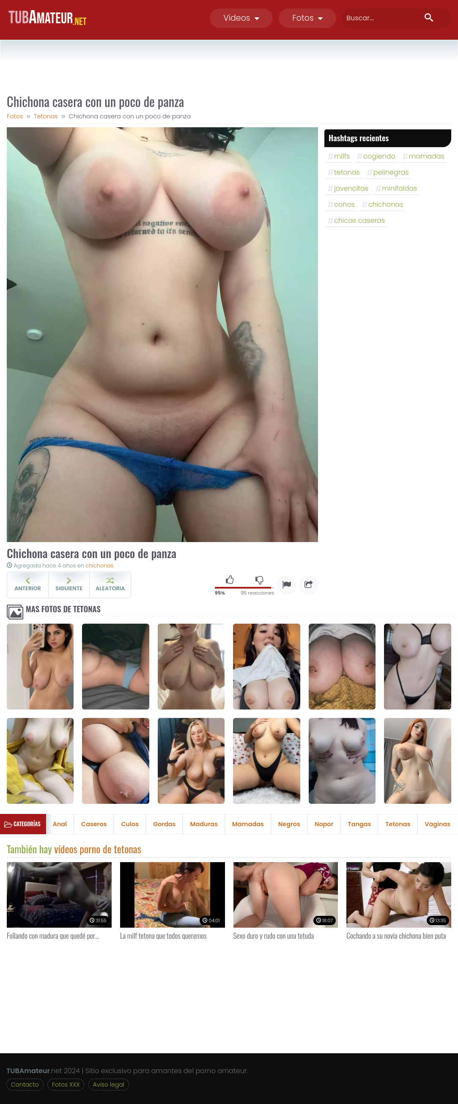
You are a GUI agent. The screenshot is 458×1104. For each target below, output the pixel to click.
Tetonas (397, 824)
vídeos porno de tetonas (97, 848)
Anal (60, 824)
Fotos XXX (66, 1084)
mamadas (426, 156)
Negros (289, 824)
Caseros (94, 824)
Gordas (164, 824)
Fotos (307, 18)
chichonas (99, 565)
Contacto (25, 1084)
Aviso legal (108, 1084)
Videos (241, 18)
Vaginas (437, 824)
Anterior (27, 584)
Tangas (359, 824)
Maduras (203, 824)
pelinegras (391, 172)
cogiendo (379, 156)
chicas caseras (359, 220)
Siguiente (69, 584)
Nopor (324, 824)
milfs (342, 156)
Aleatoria (110, 584)
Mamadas (248, 824)
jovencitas (351, 188)
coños (344, 204)
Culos (130, 824)
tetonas (347, 172)
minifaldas (399, 188)
